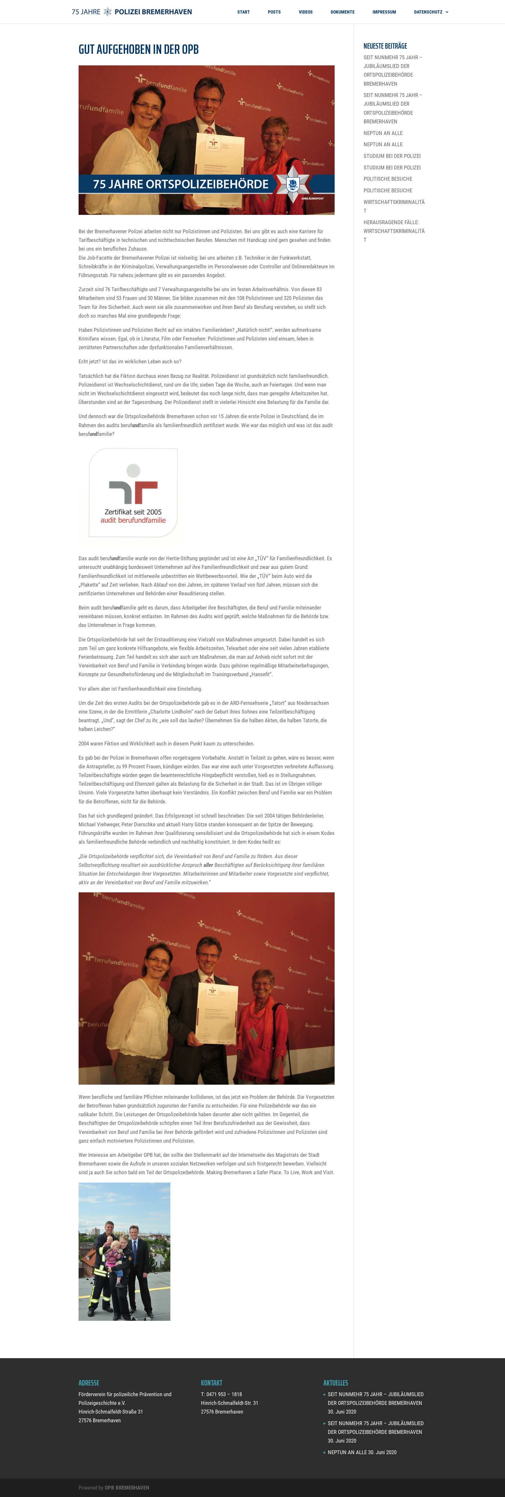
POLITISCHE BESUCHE (388, 179)
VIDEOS (306, 11)
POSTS (274, 11)
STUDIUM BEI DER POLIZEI (392, 156)
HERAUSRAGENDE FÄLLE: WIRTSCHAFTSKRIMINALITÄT (394, 231)
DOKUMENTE (343, 11)
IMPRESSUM (384, 11)
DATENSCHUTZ (428, 11)
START (243, 11)
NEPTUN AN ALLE (383, 133)
